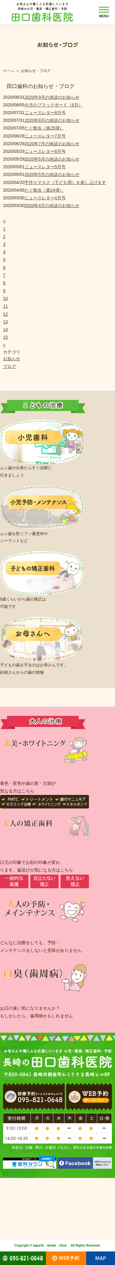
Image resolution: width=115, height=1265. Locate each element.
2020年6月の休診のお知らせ (52, 159)
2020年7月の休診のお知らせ (52, 143)
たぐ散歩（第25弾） (44, 128)
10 (5, 298)
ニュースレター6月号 (45, 151)
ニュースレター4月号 (45, 197)
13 (5, 321)
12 (5, 314)
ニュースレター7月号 (45, 136)
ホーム (8, 71)
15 (5, 337)
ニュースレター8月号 (45, 112)
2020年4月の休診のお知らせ (52, 205)
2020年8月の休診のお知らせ (52, 120)
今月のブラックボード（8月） (54, 104)
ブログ (9, 366)
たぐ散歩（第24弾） (44, 190)
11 (5, 306)
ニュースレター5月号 (45, 166)
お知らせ (11, 358)
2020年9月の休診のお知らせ (52, 97)
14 (5, 329)
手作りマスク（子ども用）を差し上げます (65, 182)
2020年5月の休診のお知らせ (52, 174)
